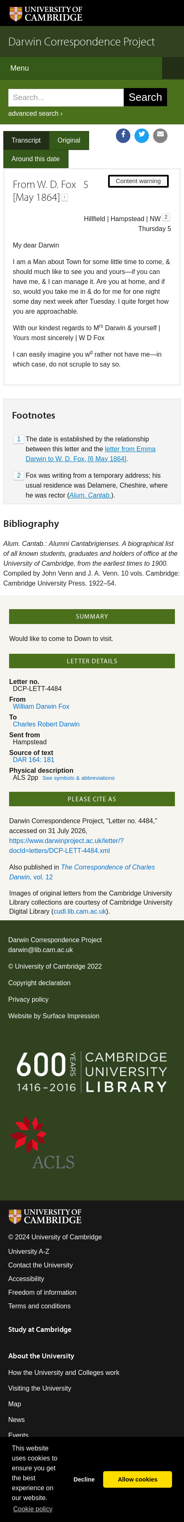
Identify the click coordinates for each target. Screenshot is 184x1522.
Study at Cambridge (39, 1329)
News (16, 1419)
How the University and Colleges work (63, 1372)
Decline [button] (83, 1479)
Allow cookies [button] (138, 1479)
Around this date (36, 158)
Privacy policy (28, 999)
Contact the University (40, 1265)
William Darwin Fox (41, 706)
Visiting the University (39, 1388)
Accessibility (26, 1278)
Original (69, 140)
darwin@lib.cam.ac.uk (40, 949)
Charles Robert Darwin (46, 724)
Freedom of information (42, 1292)
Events (18, 1435)
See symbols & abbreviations (78, 778)
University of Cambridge (50, 966)
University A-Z (29, 1251)
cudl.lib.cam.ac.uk (80, 911)
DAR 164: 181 (33, 759)
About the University (41, 1355)
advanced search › (35, 113)
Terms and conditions (39, 1306)
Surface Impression (70, 1015)
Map (14, 1404)
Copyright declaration (39, 982)
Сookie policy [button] (32, 1508)
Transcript (26, 140)
